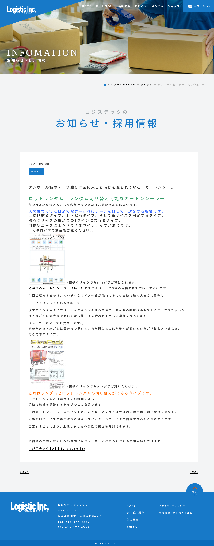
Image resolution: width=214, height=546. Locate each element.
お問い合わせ (199, 6)
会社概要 (124, 6)
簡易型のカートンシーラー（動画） (56, 288)
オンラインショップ (166, 6)
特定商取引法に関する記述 (175, 512)
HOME (87, 6)
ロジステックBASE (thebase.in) (57, 448)
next (194, 471)
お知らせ (141, 6)
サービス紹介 (104, 6)
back (24, 471)
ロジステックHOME (121, 84)
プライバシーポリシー (172, 505)
